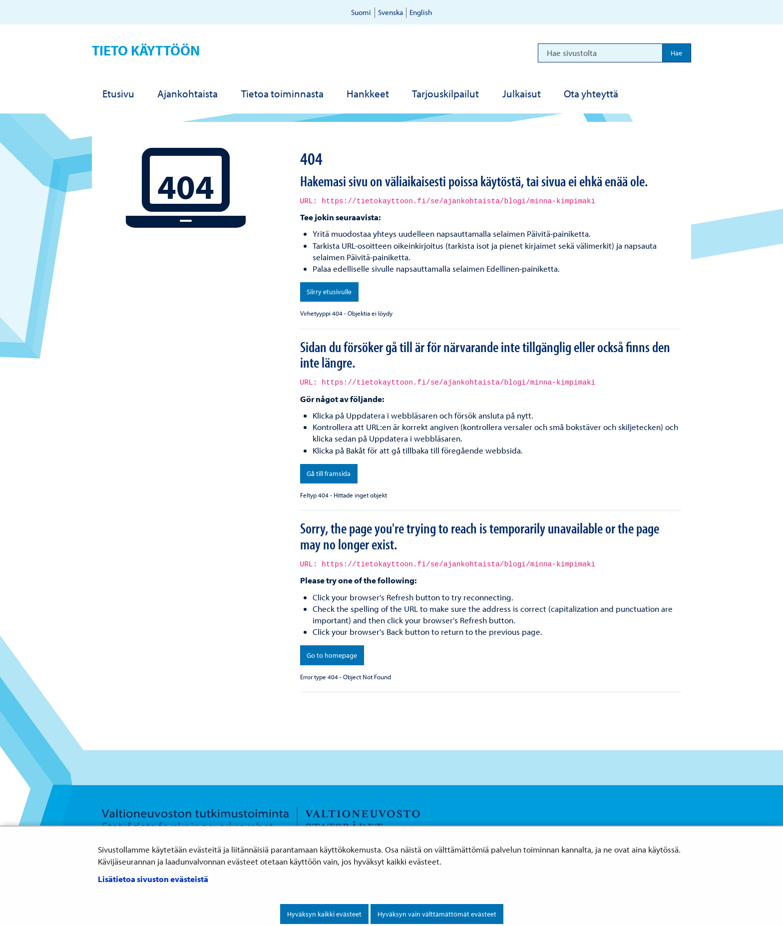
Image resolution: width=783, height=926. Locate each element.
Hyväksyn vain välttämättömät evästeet (437, 914)
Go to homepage (332, 655)
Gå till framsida (329, 473)
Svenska (390, 12)
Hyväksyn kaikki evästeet (324, 914)
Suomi (361, 12)
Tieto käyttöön (146, 50)
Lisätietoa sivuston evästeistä (153, 879)
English (420, 12)
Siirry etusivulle (329, 291)
